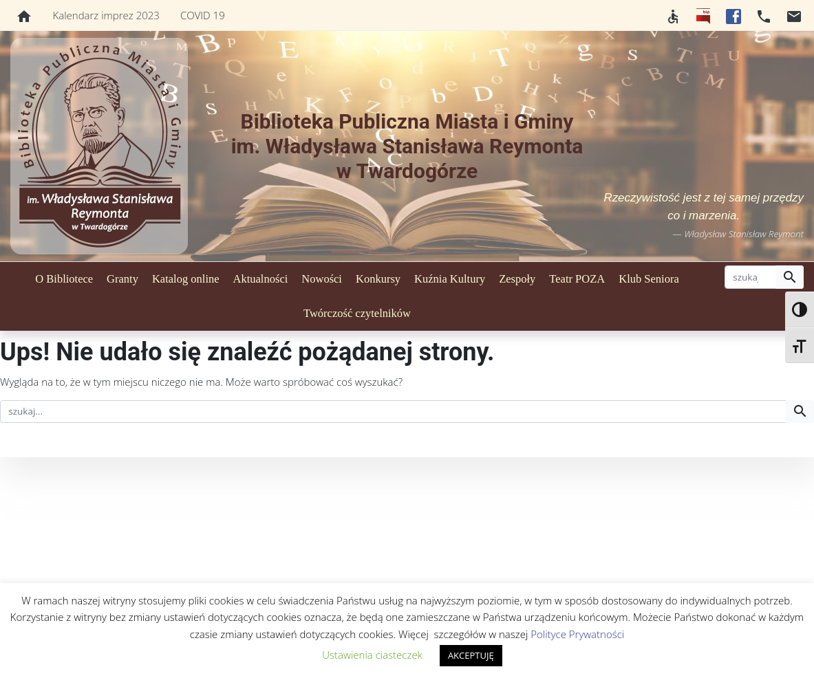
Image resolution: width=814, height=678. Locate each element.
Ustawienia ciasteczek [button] (372, 654)
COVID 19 (202, 15)
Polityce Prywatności (577, 634)
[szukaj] (750, 277)
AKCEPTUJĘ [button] (471, 655)
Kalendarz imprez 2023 (106, 15)
